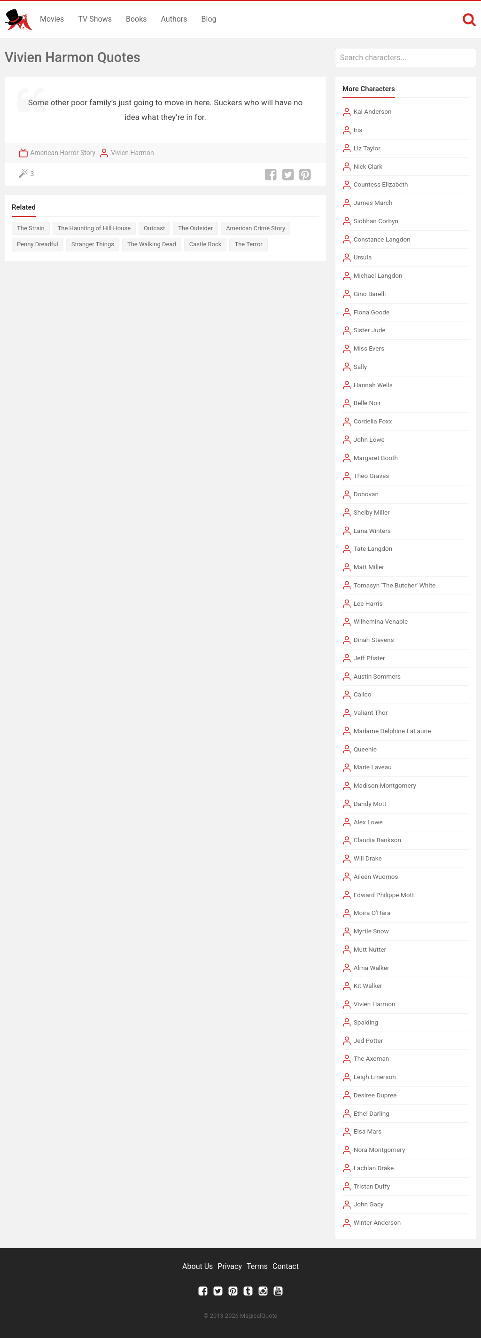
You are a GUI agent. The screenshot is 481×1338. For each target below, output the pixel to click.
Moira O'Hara (372, 912)
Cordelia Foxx (373, 421)
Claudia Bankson (377, 840)
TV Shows (95, 19)
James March (373, 202)
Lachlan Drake (374, 1168)
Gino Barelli (370, 293)
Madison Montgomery (385, 785)
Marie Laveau (373, 767)
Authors (174, 19)
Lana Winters (372, 530)
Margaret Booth (376, 458)
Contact (285, 1266)
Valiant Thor (371, 712)
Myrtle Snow (371, 931)
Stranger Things (92, 244)
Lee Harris (368, 603)
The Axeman (371, 1058)
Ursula (363, 257)
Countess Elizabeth (381, 184)
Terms (257, 1266)
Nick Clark (368, 166)
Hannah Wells (373, 385)
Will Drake (368, 858)
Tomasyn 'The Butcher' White (395, 585)
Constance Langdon (382, 239)
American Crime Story (255, 228)
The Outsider (195, 228)
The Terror (248, 244)
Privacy (229, 1266)
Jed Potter (368, 1040)
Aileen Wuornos (376, 876)
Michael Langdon (378, 275)
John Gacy (369, 1204)
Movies (52, 19)
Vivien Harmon (132, 152)
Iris (358, 129)
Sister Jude (370, 330)
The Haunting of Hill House (94, 228)
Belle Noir (367, 403)
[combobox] (405, 57)
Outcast (154, 228)
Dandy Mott (370, 803)
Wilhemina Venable (381, 621)
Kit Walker (368, 985)
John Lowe (369, 439)
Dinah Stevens (374, 639)
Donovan (366, 494)
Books (136, 19)
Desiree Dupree (375, 1095)
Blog (209, 19)
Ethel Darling (371, 1113)
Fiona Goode (372, 312)
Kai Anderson (373, 111)
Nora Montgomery (379, 1149)
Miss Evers (369, 348)
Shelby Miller (372, 512)
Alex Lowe (368, 822)
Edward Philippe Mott (384, 895)
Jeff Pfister (369, 658)
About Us (197, 1266)
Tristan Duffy (372, 1186)
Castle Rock (205, 244)
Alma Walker (371, 967)
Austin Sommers (377, 676)
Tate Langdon (373, 548)
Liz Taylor (367, 148)
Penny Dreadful (37, 244)
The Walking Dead (151, 244)
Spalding (366, 1022)
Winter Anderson (377, 1222)
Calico (363, 694)
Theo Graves (371, 475)
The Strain (31, 228)
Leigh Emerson (375, 1076)
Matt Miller (369, 567)
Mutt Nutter (370, 949)
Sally (360, 366)
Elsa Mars (368, 1131)
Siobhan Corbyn (376, 221)
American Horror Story (62, 152)
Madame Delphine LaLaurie (392, 731)
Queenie (365, 749)
